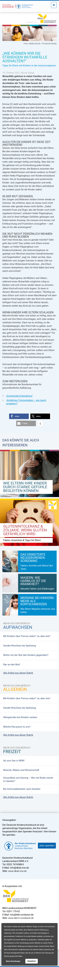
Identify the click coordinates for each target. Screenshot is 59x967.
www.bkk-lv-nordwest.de (21, 918)
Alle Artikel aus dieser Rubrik (18, 672)
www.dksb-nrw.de (17, 871)
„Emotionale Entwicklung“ (19, 395)
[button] (19, 416)
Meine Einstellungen (13, 961)
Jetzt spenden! (47, 845)
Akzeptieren (31, 961)
